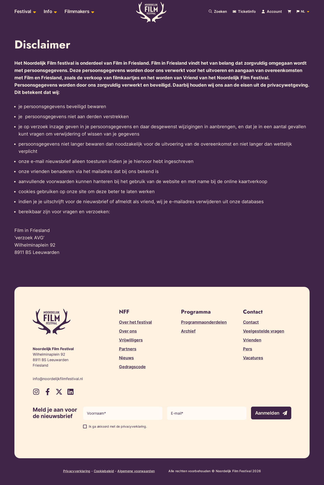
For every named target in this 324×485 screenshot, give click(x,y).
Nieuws (126, 357)
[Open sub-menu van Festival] (34, 11)
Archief (188, 331)
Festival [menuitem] (22, 11)
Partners (127, 348)
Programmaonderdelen (204, 322)
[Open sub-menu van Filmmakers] (92, 11)
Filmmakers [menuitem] (77, 11)
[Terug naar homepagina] (151, 12)
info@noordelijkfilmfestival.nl (58, 378)
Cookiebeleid (104, 471)
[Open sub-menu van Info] (55, 11)
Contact (251, 322)
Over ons (128, 331)
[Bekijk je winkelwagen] (289, 11)
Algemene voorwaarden (136, 471)
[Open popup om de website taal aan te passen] (303, 11)
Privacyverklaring (76, 471)
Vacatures (253, 357)
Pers (247, 348)
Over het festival (135, 322)
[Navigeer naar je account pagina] (272, 11)
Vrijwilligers (131, 340)
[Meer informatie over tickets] (244, 11)
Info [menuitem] (48, 11)
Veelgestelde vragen (263, 331)
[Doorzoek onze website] (218, 11)
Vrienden (252, 340)
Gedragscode (132, 366)
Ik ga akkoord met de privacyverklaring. (118, 426)
